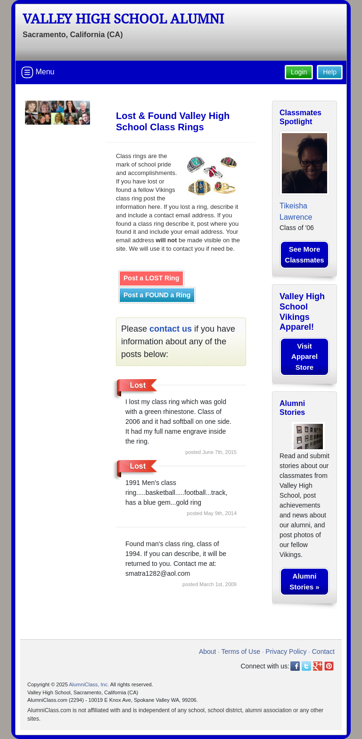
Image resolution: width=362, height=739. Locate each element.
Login (299, 72)
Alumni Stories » (304, 581)
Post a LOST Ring (151, 278)
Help (330, 72)
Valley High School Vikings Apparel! (302, 312)
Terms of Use (241, 651)
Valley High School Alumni (123, 19)
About (207, 651)
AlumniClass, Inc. (89, 684)
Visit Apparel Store (304, 356)
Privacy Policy (285, 651)
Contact (323, 651)
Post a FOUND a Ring (156, 295)
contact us (170, 329)
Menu (37, 72)
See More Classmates (304, 254)
